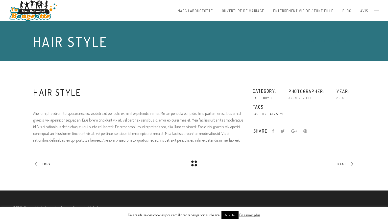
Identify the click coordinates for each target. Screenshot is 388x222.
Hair (271, 114)
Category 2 (320, 41)
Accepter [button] (230, 215)
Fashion (260, 114)
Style (281, 114)
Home (302, 41)
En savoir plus (249, 215)
